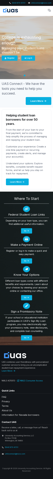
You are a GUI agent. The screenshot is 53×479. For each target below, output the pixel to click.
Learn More (38, 101)
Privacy (6, 401)
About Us (7, 410)
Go (26, 231)
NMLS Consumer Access (30, 380)
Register (10, 58)
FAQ (4, 397)
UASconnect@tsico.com (41, 3)
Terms (5, 406)
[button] (24, 75)
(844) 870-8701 (18, 3)
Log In (28, 58)
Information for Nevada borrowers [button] (20, 414)
